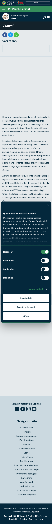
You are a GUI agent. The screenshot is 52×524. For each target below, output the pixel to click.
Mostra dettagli (35, 289)
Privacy (21, 516)
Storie (27, 452)
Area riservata (36, 519)
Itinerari (27, 431)
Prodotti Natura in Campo (26, 465)
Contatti (13, 519)
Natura (26, 444)
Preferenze (42, 516)
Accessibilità (10, 516)
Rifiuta (26, 316)
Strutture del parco (27, 494)
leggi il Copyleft (31, 511)
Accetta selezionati (26, 307)
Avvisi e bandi (26, 482)
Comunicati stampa (26, 490)
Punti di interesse (27, 448)
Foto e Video (27, 456)
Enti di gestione (26, 440)
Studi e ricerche (26, 486)
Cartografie (26, 477)
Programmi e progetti (26, 473)
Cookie (30, 516)
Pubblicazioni (26, 461)
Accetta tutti (26, 298)
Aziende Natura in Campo (27, 469)
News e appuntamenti (26, 436)
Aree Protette (26, 427)
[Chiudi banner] (48, 205)
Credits (23, 519)
